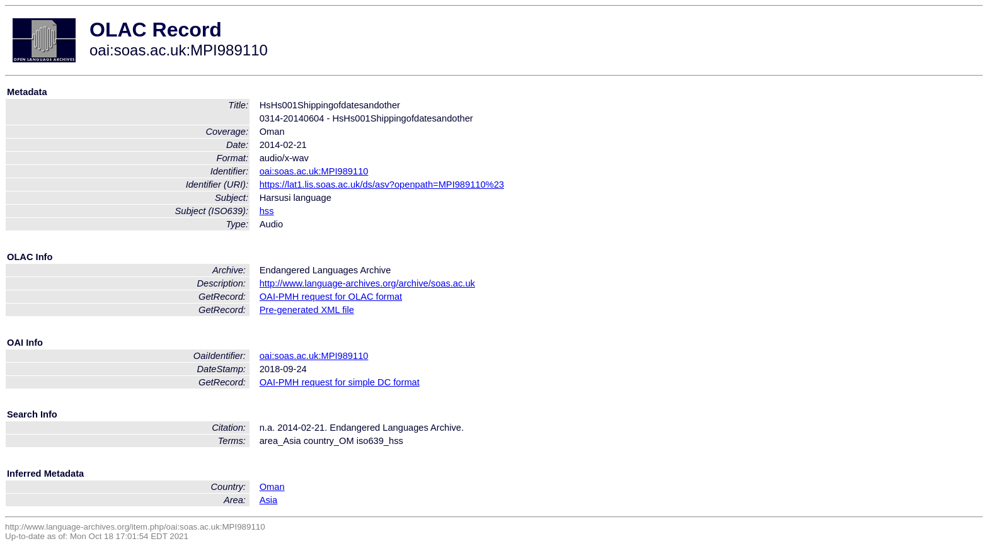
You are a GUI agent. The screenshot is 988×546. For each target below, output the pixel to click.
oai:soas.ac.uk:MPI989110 (314, 171)
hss (267, 211)
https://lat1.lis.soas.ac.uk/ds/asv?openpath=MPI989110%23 (382, 184)
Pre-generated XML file (307, 310)
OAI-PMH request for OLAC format (331, 297)
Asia (269, 500)
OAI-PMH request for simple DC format (340, 382)
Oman (272, 487)
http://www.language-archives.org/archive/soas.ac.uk (367, 283)
